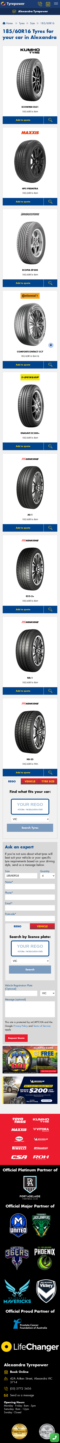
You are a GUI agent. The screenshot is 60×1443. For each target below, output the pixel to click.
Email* (8, 903)
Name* (9, 882)
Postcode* (10, 914)
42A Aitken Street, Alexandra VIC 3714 (31, 1380)
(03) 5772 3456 (20, 1388)
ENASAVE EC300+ (30, 433)
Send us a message (22, 1395)
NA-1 (30, 678)
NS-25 (30, 759)
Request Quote (16, 1038)
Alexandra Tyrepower (30, 11)
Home (8, 23)
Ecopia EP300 (30, 270)
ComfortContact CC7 (30, 351)
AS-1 (30, 514)
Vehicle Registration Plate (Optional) (18, 987)
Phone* (9, 892)
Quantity (44, 871)
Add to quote (23, 120)
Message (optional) (15, 999)
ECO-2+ (30, 596)
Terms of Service (42, 1026)
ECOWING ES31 (30, 107)
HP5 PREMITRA (30, 188)
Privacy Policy (20, 1026)
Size (7, 871)
